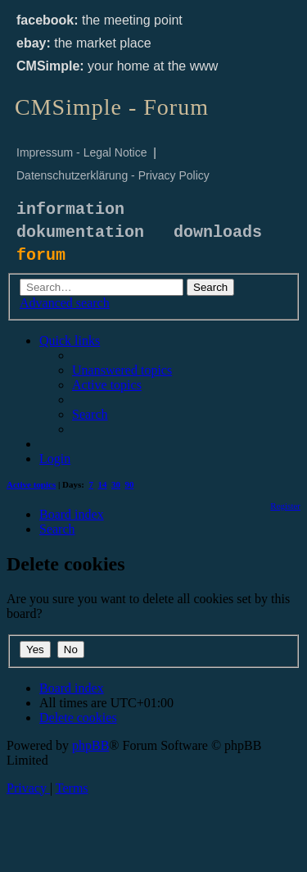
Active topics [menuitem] (31, 484)
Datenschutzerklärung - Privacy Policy (113, 175)
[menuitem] (122, 370)
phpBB (90, 745)
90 (129, 484)
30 (115, 484)
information (70, 209)
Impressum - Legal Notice (81, 152)
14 (102, 484)
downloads (218, 232)
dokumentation (80, 232)
